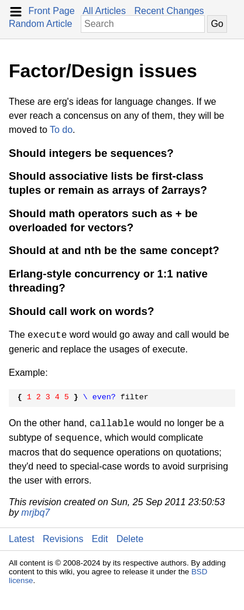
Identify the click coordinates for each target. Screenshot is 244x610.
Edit (100, 539)
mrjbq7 (35, 513)
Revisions (63, 539)
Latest (22, 539)
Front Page (51, 11)
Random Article (41, 24)
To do (61, 130)
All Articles (104, 11)
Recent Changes (169, 11)
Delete (129, 539)
